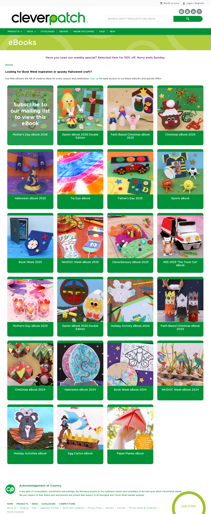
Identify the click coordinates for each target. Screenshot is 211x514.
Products (13, 32)
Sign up (94, 78)
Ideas (30, 32)
